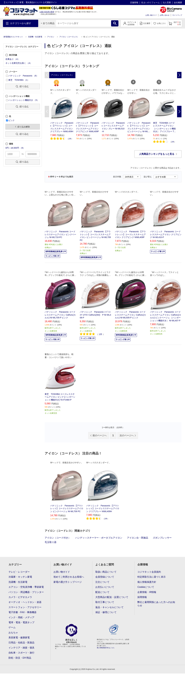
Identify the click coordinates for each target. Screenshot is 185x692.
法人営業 (167, 2)
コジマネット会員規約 (149, 572)
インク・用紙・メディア (21, 617)
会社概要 (178, 2)
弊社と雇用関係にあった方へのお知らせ (156, 604)
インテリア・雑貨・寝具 (21, 647)
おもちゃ (13, 632)
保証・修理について (106, 612)
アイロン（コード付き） (58, 537)
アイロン (50, 37)
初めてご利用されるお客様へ (68, 577)
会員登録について (104, 577)
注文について (102, 582)
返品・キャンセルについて (109, 607)
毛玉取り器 (50, 542)
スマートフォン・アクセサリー (25, 607)
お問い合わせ (164, 15)
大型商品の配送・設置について (111, 597)
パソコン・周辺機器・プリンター (26, 592)
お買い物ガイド (151, 15)
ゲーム (12, 627)
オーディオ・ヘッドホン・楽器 (25, 602)
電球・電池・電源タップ (21, 622)
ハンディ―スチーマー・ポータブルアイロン (98, 537)
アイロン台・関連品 (137, 537)
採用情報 (142, 597)
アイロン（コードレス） (69, 37)
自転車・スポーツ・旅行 (21, 652)
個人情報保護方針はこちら (105, 647)
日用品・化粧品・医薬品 (21, 642)
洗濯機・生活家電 (35, 37)
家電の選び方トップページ (67, 582)
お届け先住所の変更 (47, 12)
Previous (47, 111)
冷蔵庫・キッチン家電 (20, 577)
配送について (102, 592)
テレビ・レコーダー (19, 572)
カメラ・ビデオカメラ (20, 597)
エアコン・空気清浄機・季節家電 (26, 587)
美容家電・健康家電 (19, 637)
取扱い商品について (106, 572)
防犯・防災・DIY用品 (20, 658)
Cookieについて (145, 587)
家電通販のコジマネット (13, 37)
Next (179, 111)
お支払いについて (104, 587)
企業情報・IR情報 (146, 592)
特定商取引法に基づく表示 (151, 577)
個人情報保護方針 (146, 582)
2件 (69, 139)
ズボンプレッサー (162, 537)
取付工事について (104, 602)
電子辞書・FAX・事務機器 (22, 612)
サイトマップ (177, 15)
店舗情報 (134, 2)
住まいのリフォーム (150, 2)
